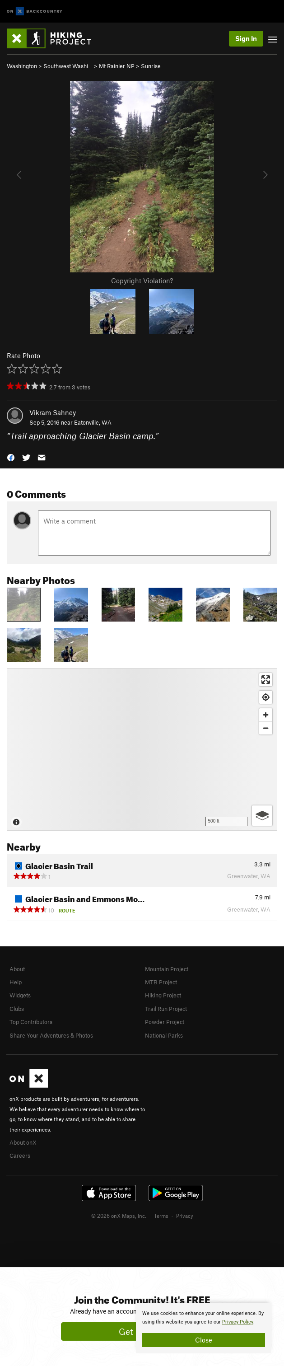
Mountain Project (166, 969)
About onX (23, 1142)
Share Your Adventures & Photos (51, 1035)
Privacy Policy (237, 1322)
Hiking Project (163, 995)
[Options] (262, 815)
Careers (19, 1155)
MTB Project (161, 982)
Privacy (184, 1215)
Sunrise (151, 66)
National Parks (164, 1035)
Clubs (16, 1008)
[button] (11, 457)
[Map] (142, 749)
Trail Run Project (166, 1008)
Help (15, 982)
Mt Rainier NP (117, 66)
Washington (22, 66)
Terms (161, 1215)
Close (203, 1340)
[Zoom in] (265, 714)
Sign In (246, 38)
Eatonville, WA (93, 422)
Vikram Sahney (52, 412)
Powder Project (164, 1021)
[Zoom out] (265, 727)
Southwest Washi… (68, 66)
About (17, 969)
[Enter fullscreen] (265, 679)
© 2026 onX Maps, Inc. (118, 1215)
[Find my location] (265, 697)
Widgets (20, 995)
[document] (203, 1328)
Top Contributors (30, 1021)
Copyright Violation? (142, 280)
